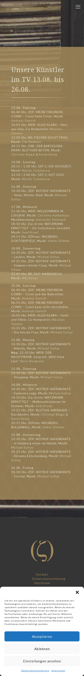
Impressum (58, 670)
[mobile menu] (78, 6)
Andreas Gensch (23, 120)
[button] (77, 592)
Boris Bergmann (32, 361)
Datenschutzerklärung (35, 670)
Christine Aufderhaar (53, 215)
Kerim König (48, 154)
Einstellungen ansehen (42, 661)
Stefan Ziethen (59, 241)
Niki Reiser (30, 278)
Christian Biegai (23, 154)
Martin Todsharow (36, 170)
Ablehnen (42, 649)
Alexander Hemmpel (51, 219)
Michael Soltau (48, 257)
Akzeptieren (42, 636)
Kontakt (42, 574)
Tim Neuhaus (31, 142)
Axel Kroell (30, 232)
